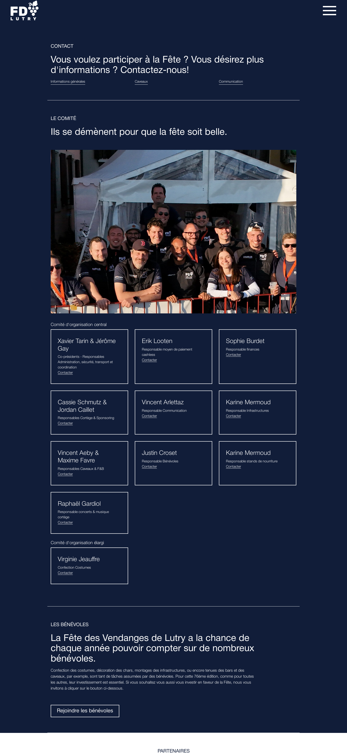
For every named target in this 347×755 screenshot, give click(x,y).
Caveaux (141, 81)
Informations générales (68, 81)
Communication (231, 81)
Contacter (65, 372)
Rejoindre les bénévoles (85, 711)
